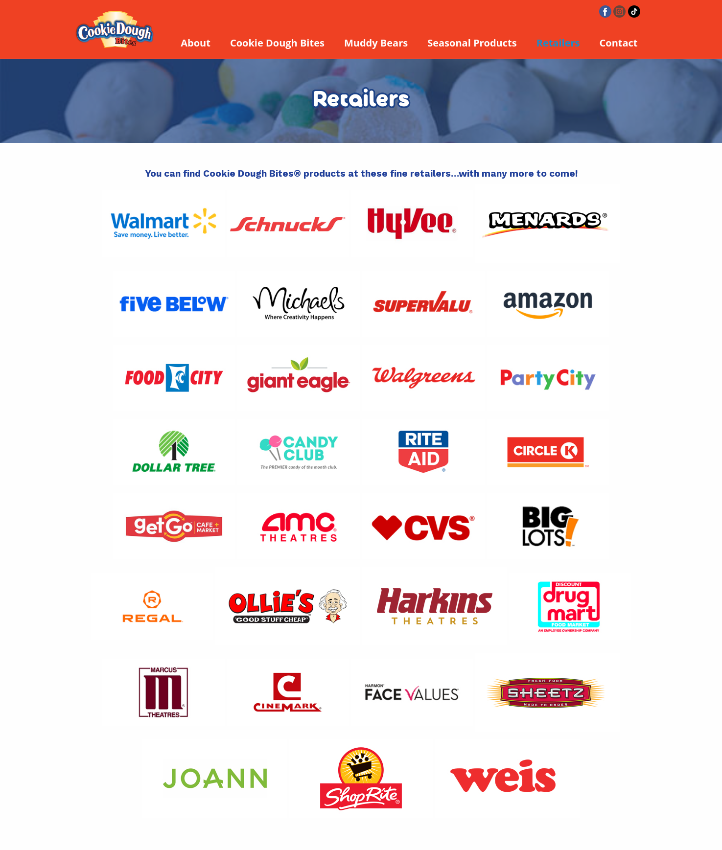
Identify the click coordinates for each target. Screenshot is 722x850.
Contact (619, 42)
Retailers (558, 42)
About (195, 42)
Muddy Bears (376, 42)
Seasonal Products (472, 42)
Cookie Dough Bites (277, 42)
